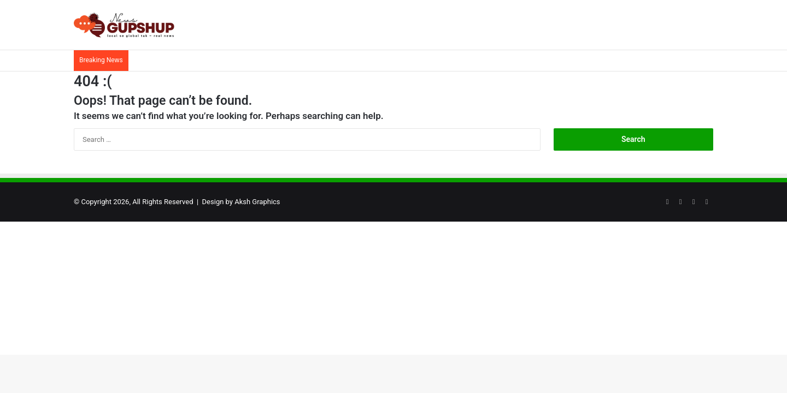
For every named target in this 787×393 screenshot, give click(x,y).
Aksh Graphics (257, 202)
